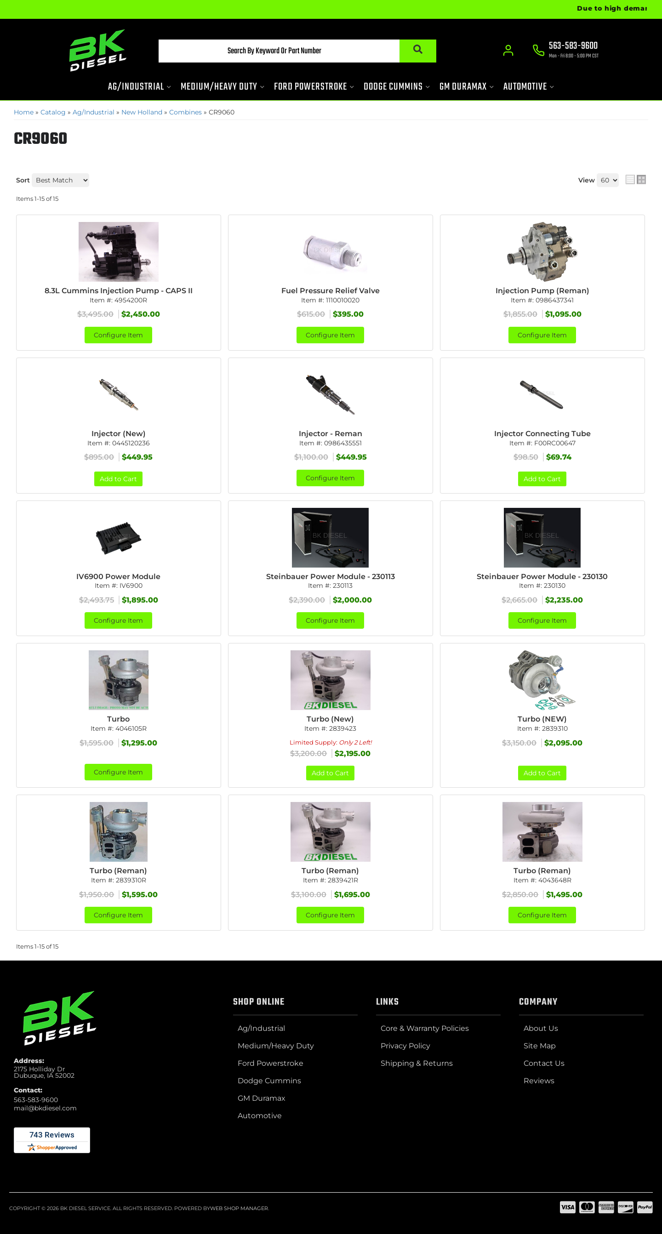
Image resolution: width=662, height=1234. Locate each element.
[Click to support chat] (565, 51)
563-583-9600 (36, 1100)
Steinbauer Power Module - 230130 (542, 576)
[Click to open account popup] (508, 51)
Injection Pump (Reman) (542, 290)
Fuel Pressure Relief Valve (330, 290)
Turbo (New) (330, 719)
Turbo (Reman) (118, 870)
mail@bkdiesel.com (45, 1108)
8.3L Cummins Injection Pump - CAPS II (119, 290)
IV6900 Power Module (118, 576)
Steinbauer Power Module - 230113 (330, 576)
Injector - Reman (330, 433)
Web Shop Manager (239, 1208)
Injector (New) (118, 433)
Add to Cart (118, 479)
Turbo (118, 719)
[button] (297, 51)
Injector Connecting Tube (542, 433)
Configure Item (118, 335)
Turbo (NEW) (542, 719)
